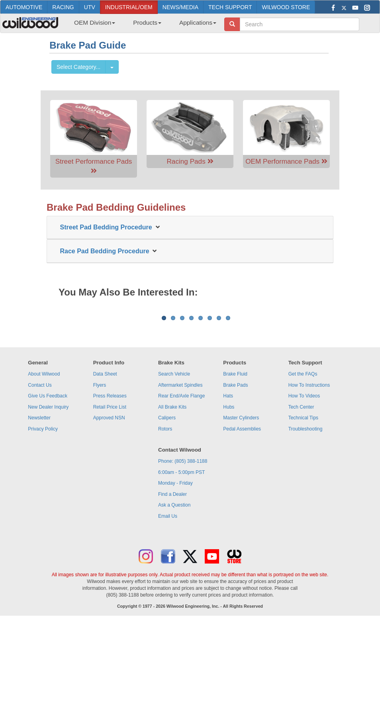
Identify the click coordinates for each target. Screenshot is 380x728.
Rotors (165, 527)
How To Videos (304, 494)
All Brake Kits (172, 506)
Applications (197, 22)
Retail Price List (109, 506)
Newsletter (39, 516)
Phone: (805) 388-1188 (182, 560)
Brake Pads (235, 484)
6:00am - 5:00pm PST (181, 571)
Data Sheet (105, 473)
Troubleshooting (305, 527)
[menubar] (142, 25)
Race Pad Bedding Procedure (106, 251)
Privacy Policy (43, 527)
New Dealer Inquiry (48, 506)
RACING (63, 7)
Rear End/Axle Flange (181, 494)
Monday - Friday (175, 582)
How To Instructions (309, 484)
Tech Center (301, 506)
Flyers (99, 484)
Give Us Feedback (47, 494)
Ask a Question (174, 604)
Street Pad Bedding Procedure (108, 227)
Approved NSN (109, 516)
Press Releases (110, 494)
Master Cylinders (241, 516)
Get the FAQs (302, 473)
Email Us (167, 615)
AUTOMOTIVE (24, 7)
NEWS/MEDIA (180, 7)
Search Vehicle (174, 473)
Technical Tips (303, 516)
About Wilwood (44, 473)
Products (147, 22)
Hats (228, 494)
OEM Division (94, 22)
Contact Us (39, 484)
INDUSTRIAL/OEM (129, 7)
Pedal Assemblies (242, 527)
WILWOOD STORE (286, 7)
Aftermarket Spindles (180, 484)
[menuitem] (91, 25)
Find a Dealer (172, 593)
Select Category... (78, 67)
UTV (89, 7)
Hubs (228, 506)
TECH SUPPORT (230, 7)
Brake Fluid (235, 473)
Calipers (167, 516)
